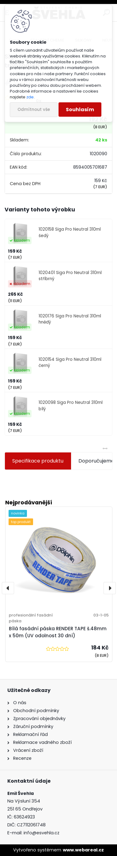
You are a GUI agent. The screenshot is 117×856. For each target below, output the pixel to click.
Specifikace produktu (37, 460)
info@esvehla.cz (41, 833)
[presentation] (8, 588)
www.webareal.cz (83, 850)
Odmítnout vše (33, 109)
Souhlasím (80, 109)
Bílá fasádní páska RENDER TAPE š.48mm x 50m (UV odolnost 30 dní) (58, 632)
